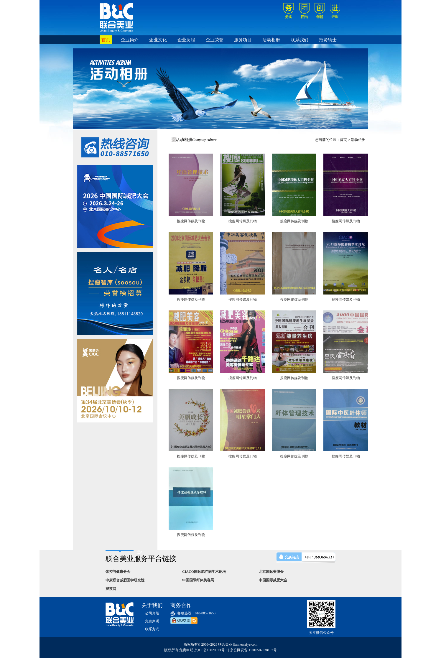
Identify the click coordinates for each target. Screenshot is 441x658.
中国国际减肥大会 (273, 580)
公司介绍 (152, 613)
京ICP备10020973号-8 (211, 650)
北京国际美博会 (271, 572)
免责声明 (152, 621)
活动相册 (271, 39)
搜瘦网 (111, 589)
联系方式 (152, 629)
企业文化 (158, 39)
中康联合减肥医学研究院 (125, 580)
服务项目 (243, 39)
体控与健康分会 (118, 572)
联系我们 (299, 39)
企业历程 (186, 39)
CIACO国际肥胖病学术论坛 (204, 572)
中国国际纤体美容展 (198, 580)
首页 (105, 39)
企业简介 (130, 39)
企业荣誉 (214, 39)
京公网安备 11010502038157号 (253, 650)
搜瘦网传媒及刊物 (191, 221)
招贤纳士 (328, 39)
